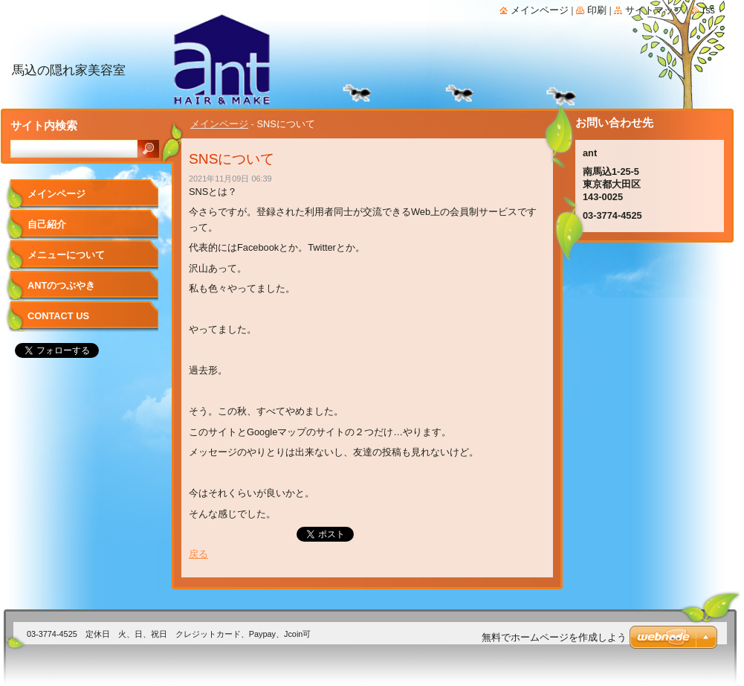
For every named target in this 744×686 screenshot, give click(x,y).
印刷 (596, 10)
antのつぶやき (61, 285)
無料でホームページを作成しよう (554, 637)
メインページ (219, 123)
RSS (708, 10)
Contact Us (58, 315)
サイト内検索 (43, 125)
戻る (198, 554)
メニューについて (66, 254)
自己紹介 (47, 224)
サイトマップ (654, 10)
